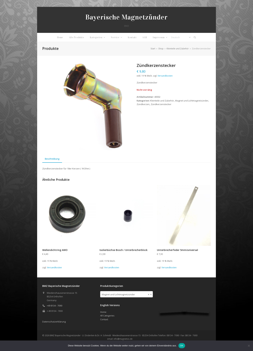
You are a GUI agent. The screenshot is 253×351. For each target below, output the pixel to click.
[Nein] (248, 345)
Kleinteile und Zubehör (162, 100)
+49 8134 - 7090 (54, 305)
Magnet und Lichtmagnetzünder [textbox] (125, 294)
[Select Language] (180, 37)
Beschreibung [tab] (52, 158)
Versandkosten (165, 75)
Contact (104, 319)
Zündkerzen (143, 104)
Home (103, 312)
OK (181, 345)
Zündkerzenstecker (161, 104)
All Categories (107, 315)
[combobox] (126, 294)
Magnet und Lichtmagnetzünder (191, 100)
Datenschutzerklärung (54, 321)
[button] (195, 37)
